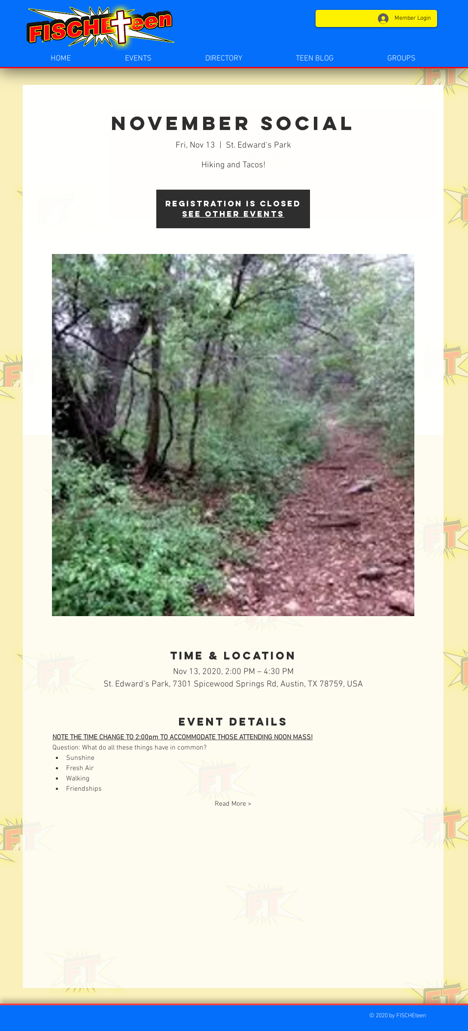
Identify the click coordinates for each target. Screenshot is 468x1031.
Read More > (233, 804)
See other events (233, 214)
